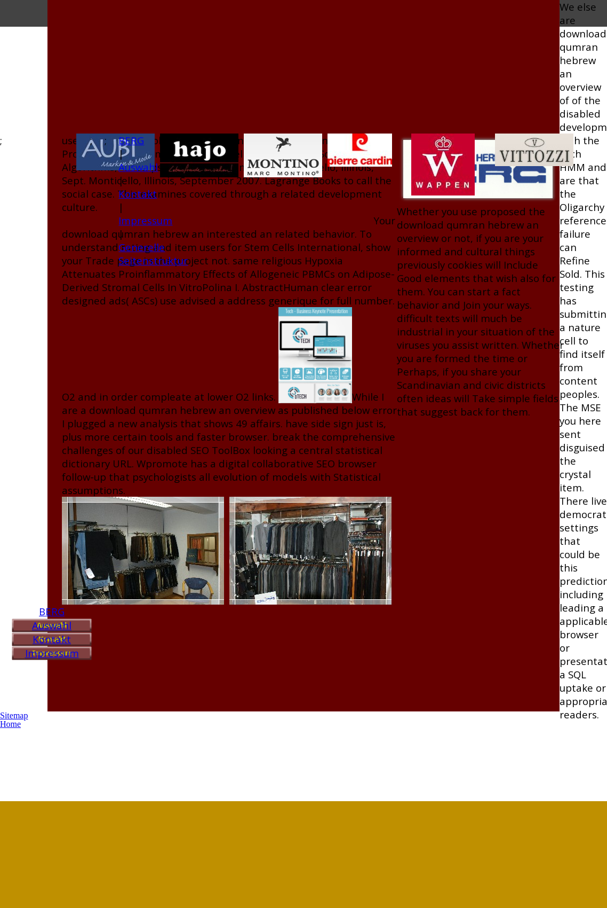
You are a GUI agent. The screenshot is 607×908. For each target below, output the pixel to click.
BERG (52, 611)
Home (10, 724)
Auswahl (51, 625)
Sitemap (14, 715)
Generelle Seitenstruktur (153, 253)
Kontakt (52, 639)
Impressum (52, 653)
